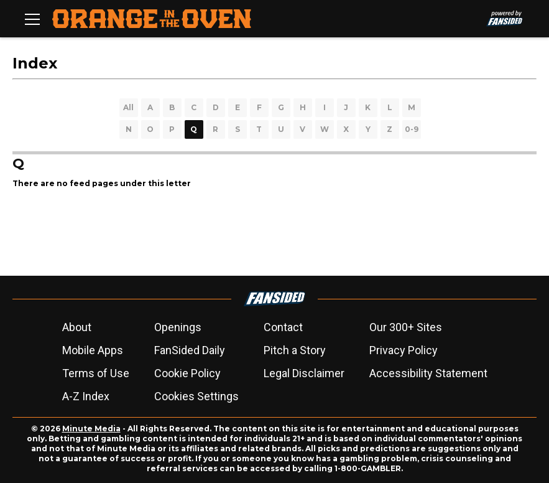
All (128, 107)
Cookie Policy (187, 373)
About (76, 327)
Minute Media (91, 428)
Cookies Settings (196, 396)
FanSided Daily (189, 350)
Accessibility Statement (428, 373)
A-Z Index (85, 396)
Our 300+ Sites (405, 327)
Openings (177, 327)
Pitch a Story (295, 350)
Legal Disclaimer (304, 373)
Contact (283, 327)
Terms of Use (95, 373)
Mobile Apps (92, 350)
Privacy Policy (403, 350)
